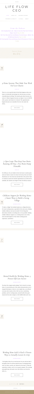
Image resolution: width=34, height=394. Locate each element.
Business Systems (17, 204)
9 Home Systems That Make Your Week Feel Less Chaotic (17, 84)
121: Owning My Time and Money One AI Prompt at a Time (15, 39)
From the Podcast (17, 28)
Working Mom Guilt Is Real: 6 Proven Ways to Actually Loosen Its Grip (17, 353)
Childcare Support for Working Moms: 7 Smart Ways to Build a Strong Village (17, 198)
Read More (17, 107)
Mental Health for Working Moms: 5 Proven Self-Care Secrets (17, 277)
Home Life (17, 89)
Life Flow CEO (17, 8)
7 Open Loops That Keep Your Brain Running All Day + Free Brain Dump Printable (17, 164)
